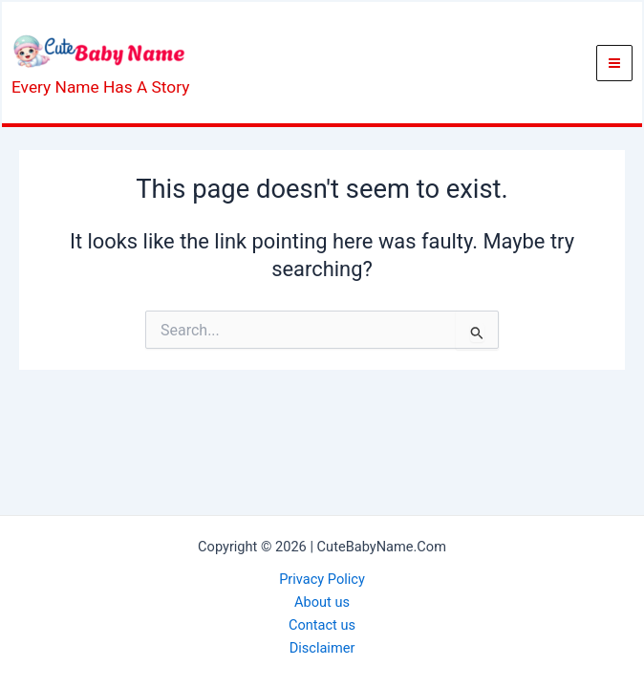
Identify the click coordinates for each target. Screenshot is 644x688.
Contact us (322, 625)
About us (322, 602)
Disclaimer (322, 647)
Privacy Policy (322, 579)
